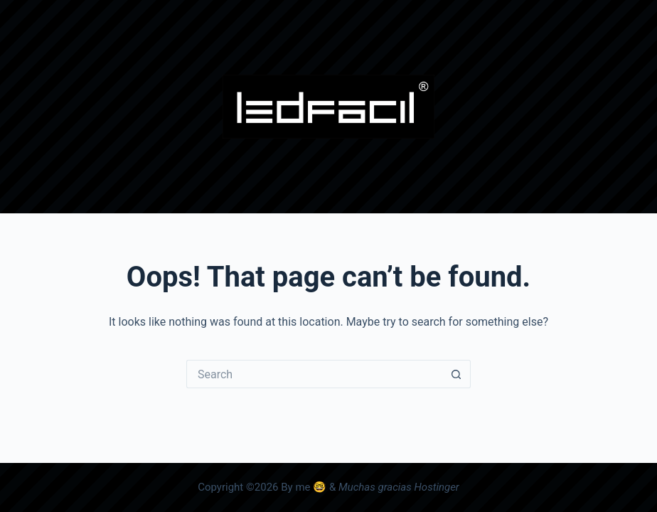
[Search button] (456, 374)
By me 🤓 (303, 487)
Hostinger (436, 487)
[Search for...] (314, 374)
